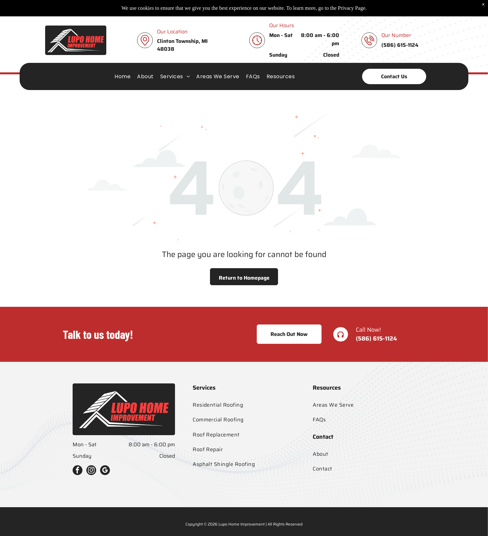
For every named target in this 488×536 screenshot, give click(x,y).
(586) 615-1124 (376, 338)
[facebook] (77, 471)
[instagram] (91, 471)
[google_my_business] (105, 471)
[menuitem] (122, 60)
